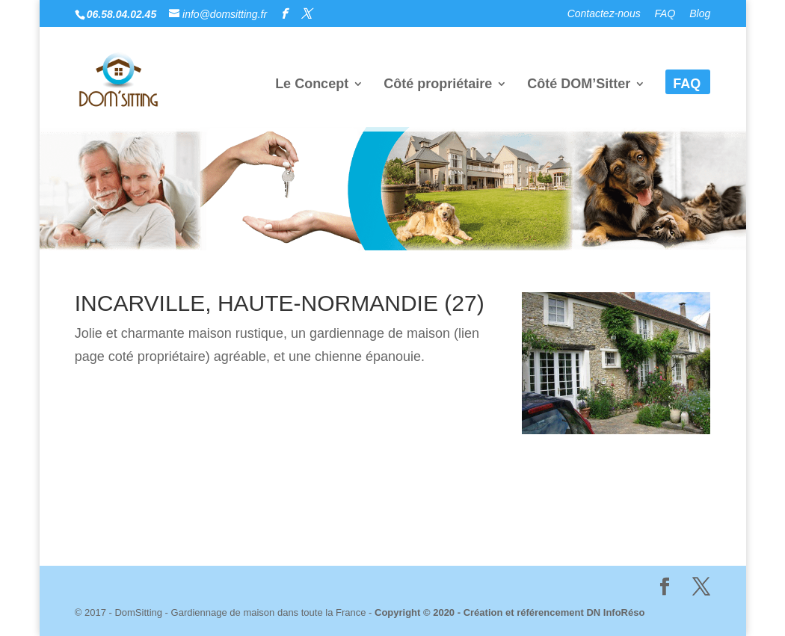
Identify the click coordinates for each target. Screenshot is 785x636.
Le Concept (311, 84)
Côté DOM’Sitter (578, 84)
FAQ (665, 13)
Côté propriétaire (438, 84)
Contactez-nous (604, 13)
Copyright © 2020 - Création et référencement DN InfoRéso (509, 612)
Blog (699, 13)
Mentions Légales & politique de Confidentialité (259, 522)
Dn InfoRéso (460, 522)
